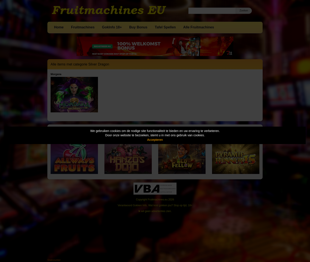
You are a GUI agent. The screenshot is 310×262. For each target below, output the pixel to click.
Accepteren (155, 139)
